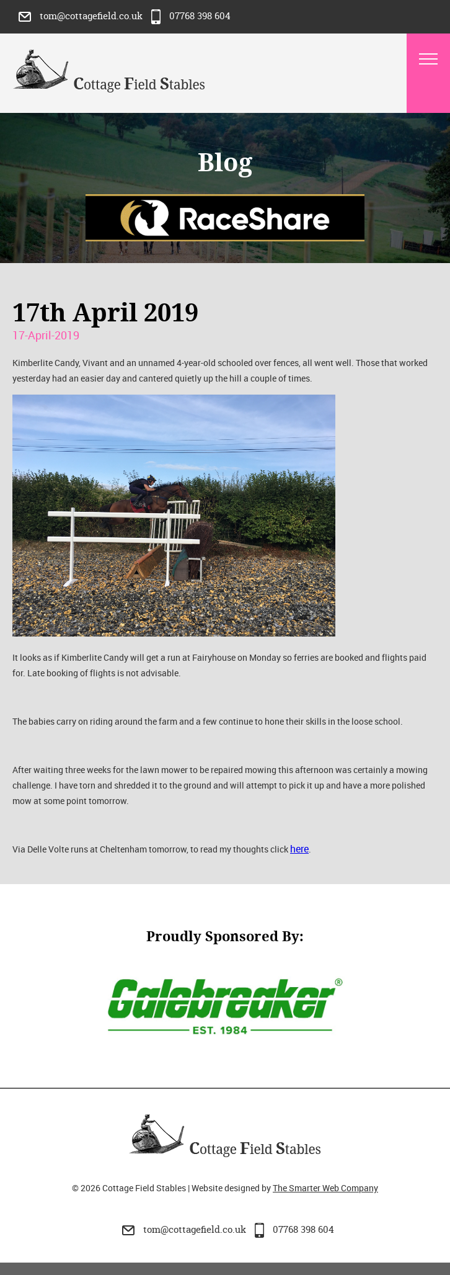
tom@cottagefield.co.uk (82, 15)
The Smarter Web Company (325, 1188)
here (299, 849)
